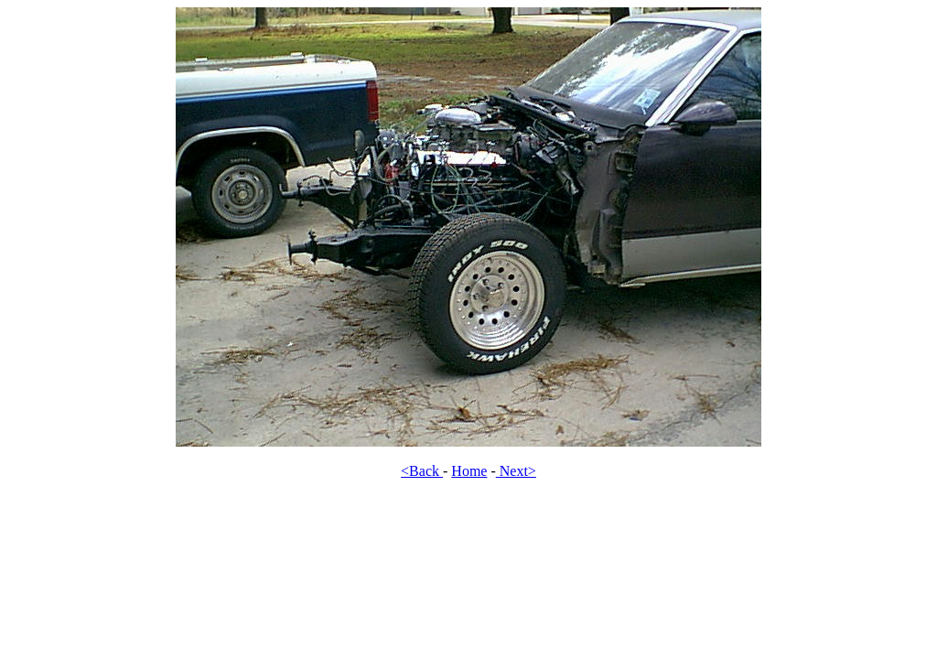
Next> (516, 471)
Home (469, 471)
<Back (422, 471)
